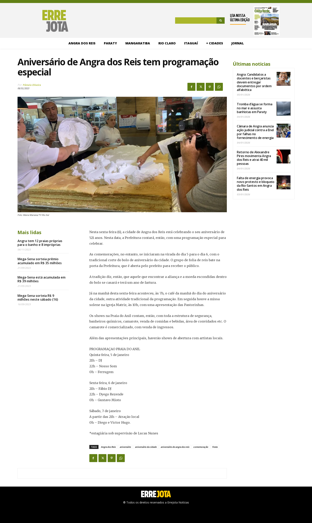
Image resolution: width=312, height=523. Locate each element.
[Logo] (36, 21)
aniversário (125, 446)
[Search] (220, 20)
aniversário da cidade (146, 446)
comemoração (200, 446)
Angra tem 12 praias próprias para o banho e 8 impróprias (40, 243)
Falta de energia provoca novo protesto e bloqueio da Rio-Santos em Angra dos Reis (255, 184)
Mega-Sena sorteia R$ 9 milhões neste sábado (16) (38, 297)
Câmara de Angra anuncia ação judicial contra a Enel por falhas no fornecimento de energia (255, 132)
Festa (214, 446)
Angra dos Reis (108, 446)
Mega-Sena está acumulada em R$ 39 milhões (41, 279)
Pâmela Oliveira (32, 85)
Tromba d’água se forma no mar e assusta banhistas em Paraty (254, 108)
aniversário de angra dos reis (175, 446)
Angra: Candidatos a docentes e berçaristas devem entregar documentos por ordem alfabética (254, 82)
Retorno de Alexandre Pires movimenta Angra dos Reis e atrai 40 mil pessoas (254, 158)
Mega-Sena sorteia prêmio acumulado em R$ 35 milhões (40, 261)
